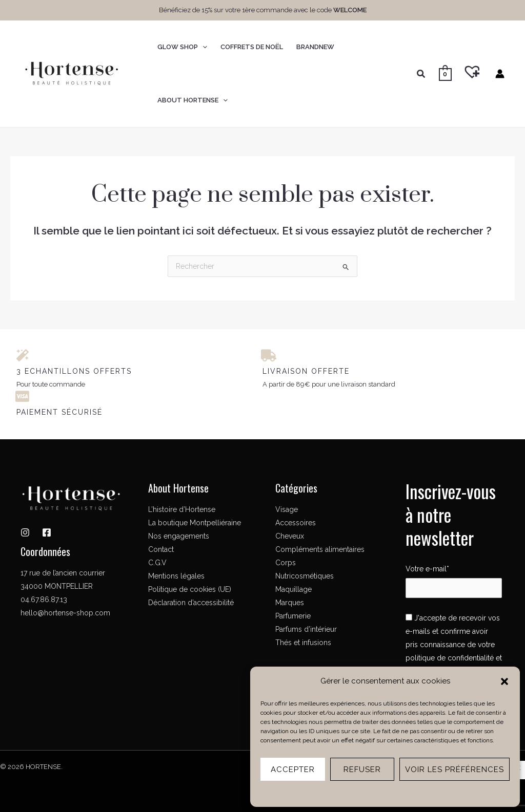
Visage (286, 509)
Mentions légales (413, 793)
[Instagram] (25, 532)
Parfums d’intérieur (306, 629)
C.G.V (157, 563)
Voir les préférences (454, 769)
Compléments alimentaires (320, 549)
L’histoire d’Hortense (181, 509)
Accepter (293, 769)
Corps (285, 563)
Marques (289, 603)
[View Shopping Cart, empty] (445, 74)
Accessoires (295, 523)
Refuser (362, 769)
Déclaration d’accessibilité (191, 603)
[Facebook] (46, 532)
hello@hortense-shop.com (65, 613)
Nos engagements (178, 536)
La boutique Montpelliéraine (194, 523)
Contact (161, 549)
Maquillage (293, 589)
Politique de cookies (356, 793)
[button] (504, 681)
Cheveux (289, 536)
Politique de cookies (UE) (189, 589)
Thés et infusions (303, 642)
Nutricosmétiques (304, 576)
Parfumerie (293, 616)
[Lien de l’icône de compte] (499, 73)
